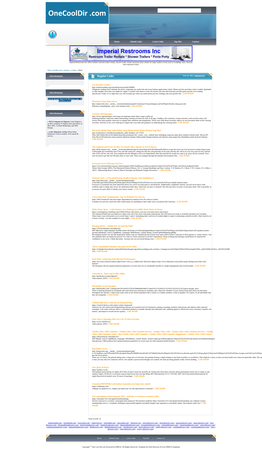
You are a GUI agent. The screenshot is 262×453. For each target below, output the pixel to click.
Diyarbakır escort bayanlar (104, 286)
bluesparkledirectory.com (129, 425)
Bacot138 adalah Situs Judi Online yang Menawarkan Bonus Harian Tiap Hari (126, 130)
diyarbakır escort (99, 349)
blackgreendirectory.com (89, 425)
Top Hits (178, 41)
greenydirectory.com (127, 429)
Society (66, 70)
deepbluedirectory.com (113, 427)
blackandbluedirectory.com (68, 425)
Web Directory (154, 447)
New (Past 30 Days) (100, 367)
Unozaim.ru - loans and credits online (108, 273)
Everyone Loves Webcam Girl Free (107, 163)
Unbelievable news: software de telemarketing (112, 302)
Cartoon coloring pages (102, 114)
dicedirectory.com (130, 427)
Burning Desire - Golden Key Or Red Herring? (112, 226)
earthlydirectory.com (163, 427)
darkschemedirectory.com (78, 427)
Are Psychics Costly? (101, 85)
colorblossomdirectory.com (56, 427)
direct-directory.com (146, 427)
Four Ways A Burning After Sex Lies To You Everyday (115, 319)
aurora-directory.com (184, 423)
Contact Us (160, 438)
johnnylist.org (96, 423)
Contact (195, 41)
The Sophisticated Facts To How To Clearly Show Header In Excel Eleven (124, 147)
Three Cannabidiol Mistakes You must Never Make (114, 246)
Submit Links (136, 41)
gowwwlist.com (84, 423)
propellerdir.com (69, 423)
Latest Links (157, 41)
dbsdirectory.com (96, 427)
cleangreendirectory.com (189, 425)
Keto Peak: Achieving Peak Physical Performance (113, 259)
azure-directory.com (200, 423)
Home (117, 41)
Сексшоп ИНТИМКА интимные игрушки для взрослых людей (121, 384)
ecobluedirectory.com (181, 427)
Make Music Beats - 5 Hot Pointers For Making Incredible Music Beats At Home (127, 209)
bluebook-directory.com (109, 425)
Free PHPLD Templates (171, 447)
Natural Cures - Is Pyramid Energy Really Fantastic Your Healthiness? (123, 178)
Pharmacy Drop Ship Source (104, 101)
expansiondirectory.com (200, 427)
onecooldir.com (123, 423)
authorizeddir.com (55, 423)
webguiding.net (109, 423)
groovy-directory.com (145, 429)
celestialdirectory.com (170, 425)
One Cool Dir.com (54, 70)
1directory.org (135, 423)
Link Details (188, 93)
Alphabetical (199, 76)
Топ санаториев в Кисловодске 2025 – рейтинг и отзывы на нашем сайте (125, 396)
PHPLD (118, 447)
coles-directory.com (207, 425)
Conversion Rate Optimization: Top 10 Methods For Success (118, 197)
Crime (73, 70)
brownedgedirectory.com (150, 425)
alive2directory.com (150, 423)
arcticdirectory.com (166, 423)
